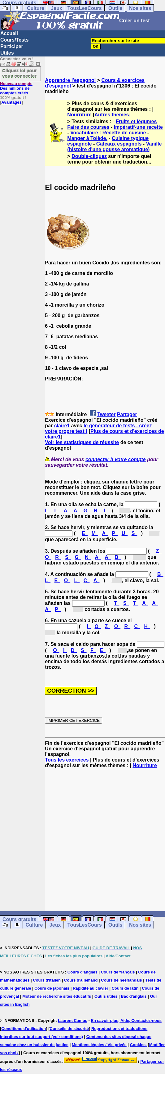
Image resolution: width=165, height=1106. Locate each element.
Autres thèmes (111, 114)
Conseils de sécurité (69, 1028)
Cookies (138, 1044)
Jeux (56, 8)
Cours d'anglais (82, 972)
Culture (35, 8)
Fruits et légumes (136, 121)
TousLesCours (84, 8)
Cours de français (118, 972)
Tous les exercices (67, 759)
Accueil (9, 33)
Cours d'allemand (81, 980)
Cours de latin (125, 988)
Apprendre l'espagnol (70, 80)
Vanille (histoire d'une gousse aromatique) (114, 146)
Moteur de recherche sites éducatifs (56, 996)
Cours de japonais (51, 988)
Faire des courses (88, 127)
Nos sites (140, 8)
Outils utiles (105, 996)
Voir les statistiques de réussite (82, 442)
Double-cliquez (89, 156)
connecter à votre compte (115, 459)
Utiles (7, 53)
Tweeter (106, 414)
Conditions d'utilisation (23, 1028)
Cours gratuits (19, 919)
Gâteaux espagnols (119, 143)
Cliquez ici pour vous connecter (19, 73)
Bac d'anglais (133, 996)
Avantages (11, 102)
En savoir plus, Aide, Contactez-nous (126, 1020)
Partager (127, 414)
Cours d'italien (47, 980)
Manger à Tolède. (87, 138)
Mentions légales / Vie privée (99, 1044)
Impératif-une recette (138, 127)
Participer (11, 46)
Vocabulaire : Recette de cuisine (108, 132)
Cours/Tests (14, 40)
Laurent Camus (72, 1020)
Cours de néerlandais (121, 980)
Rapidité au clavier (90, 988)
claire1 (62, 425)
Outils (115, 8)
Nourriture (79, 114)
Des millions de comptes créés (16, 88)
